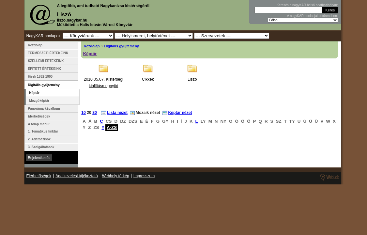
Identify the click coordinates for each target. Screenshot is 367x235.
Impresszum (144, 176)
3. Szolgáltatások (41, 147)
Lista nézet (117, 112)
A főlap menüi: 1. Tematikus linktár (43, 127)
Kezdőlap (92, 46)
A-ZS (112, 127)
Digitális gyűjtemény (121, 46)
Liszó (192, 79)
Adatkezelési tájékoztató (76, 176)
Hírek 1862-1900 (40, 76)
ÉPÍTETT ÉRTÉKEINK (44, 68)
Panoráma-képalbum (44, 108)
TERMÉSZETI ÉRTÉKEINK (48, 53)
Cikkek (148, 79)
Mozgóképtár (39, 100)
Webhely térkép (115, 176)
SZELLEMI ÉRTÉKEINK (46, 61)
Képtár (90, 53)
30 (94, 112)
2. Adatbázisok (39, 139)
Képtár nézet (180, 112)
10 (83, 112)
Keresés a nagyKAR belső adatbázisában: (307, 5)
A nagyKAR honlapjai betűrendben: (312, 16)
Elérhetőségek (39, 116)
